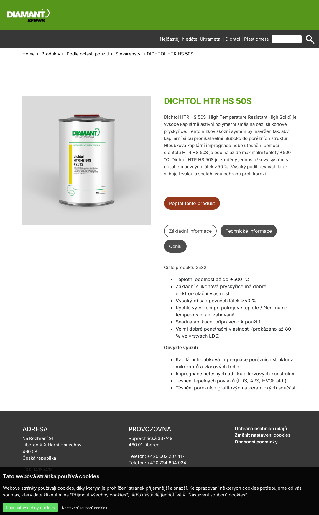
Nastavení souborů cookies (84, 508)
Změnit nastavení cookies (262, 435)
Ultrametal (210, 39)
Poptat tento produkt (192, 203)
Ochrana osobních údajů (261, 428)
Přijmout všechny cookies (30, 507)
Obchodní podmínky (256, 442)
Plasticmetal (257, 39)
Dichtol (232, 39)
